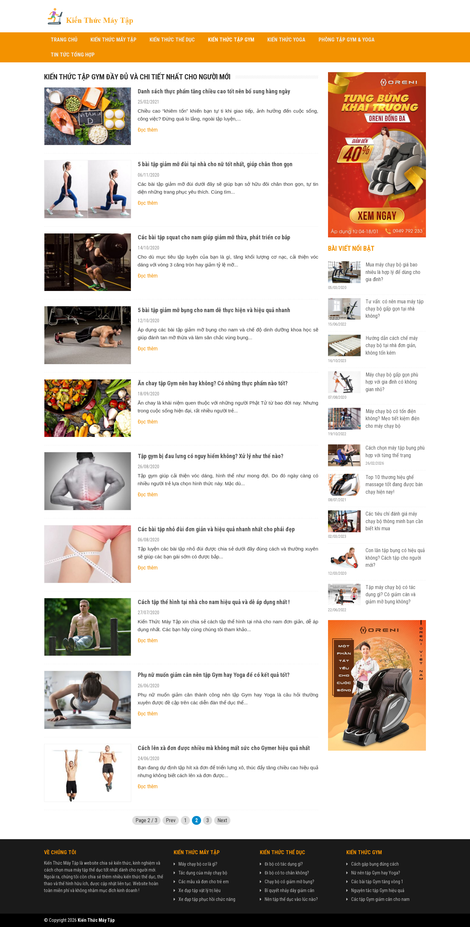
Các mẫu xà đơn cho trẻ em (204, 881)
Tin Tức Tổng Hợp (73, 55)
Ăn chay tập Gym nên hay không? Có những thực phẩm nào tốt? (213, 383)
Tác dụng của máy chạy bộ (203, 872)
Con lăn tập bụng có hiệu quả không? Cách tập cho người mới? (395, 557)
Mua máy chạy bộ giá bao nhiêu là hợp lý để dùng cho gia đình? (393, 272)
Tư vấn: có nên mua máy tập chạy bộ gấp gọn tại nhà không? (395, 308)
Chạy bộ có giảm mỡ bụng (288, 881)
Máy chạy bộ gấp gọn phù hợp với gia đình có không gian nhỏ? (392, 382)
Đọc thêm (148, 130)
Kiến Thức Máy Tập (113, 40)
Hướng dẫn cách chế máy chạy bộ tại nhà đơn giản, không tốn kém (392, 345)
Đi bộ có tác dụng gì (283, 864)
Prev (171, 820)
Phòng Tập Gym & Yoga (347, 40)
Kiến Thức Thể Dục (172, 40)
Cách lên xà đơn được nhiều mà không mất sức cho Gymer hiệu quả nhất (224, 747)
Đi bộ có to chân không (286, 872)
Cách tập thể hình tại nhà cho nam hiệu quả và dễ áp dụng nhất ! (214, 602)
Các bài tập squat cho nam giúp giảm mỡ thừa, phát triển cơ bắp (214, 237)
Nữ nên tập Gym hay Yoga (374, 872)
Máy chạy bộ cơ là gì (197, 864)
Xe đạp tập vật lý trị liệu (200, 890)
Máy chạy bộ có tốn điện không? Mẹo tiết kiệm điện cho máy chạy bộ (392, 418)
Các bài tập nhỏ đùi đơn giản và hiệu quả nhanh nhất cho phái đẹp (216, 529)
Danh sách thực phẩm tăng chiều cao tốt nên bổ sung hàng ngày (214, 91)
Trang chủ (64, 40)
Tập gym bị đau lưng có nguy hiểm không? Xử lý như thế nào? (210, 456)
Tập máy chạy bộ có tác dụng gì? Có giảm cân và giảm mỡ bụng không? (390, 594)
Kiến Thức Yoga (286, 40)
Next (222, 820)
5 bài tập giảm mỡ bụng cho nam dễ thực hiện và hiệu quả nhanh (214, 310)
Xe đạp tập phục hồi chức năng (207, 899)
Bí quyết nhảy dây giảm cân (289, 890)
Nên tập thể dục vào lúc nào (290, 899)
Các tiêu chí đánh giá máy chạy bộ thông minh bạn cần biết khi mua (394, 521)
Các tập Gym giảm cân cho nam (380, 899)
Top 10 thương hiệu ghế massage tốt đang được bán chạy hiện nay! (394, 484)
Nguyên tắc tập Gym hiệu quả (377, 890)
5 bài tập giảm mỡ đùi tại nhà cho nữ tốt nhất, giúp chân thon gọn (215, 164)
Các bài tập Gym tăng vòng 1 (377, 881)
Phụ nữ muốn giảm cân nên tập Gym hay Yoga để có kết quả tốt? (214, 674)
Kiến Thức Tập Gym (231, 40)
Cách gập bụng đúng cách (375, 864)
